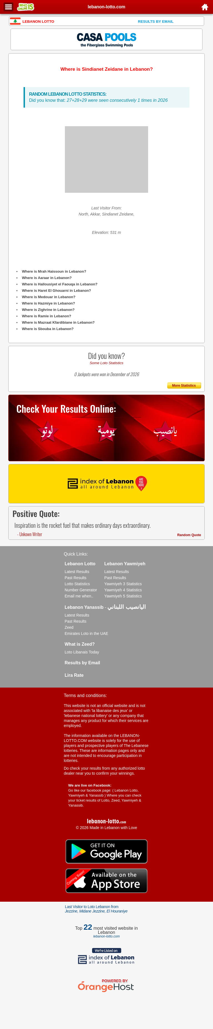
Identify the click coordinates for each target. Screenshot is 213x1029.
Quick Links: (76, 554)
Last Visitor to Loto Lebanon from (96, 908)
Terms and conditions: (85, 695)
